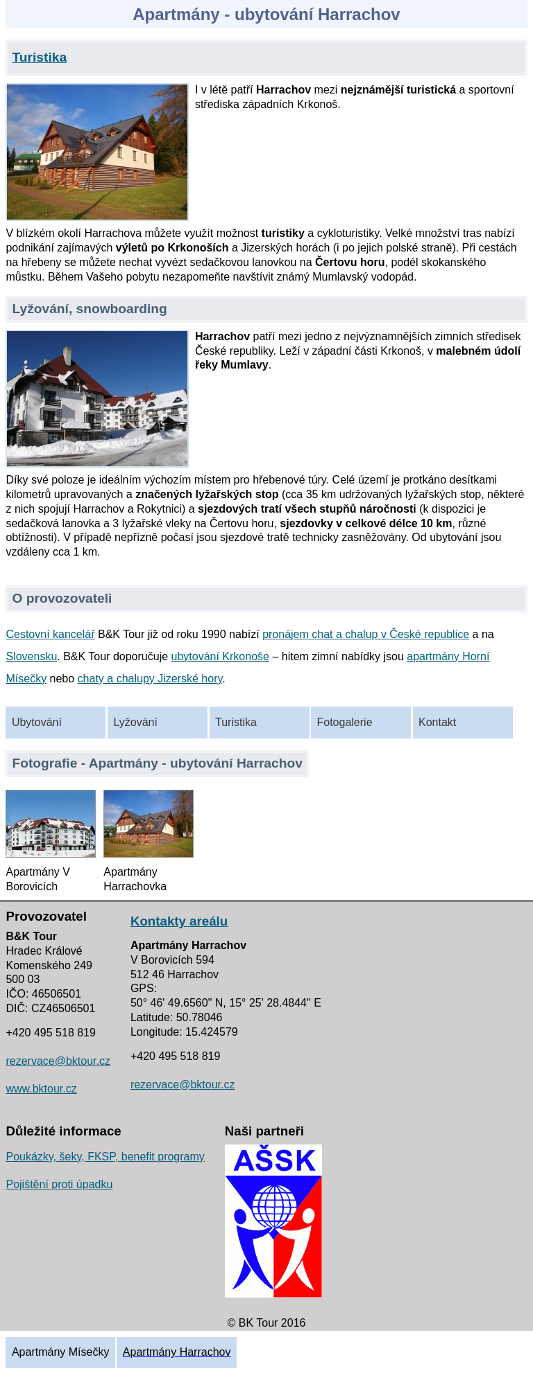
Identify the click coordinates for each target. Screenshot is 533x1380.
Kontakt (437, 722)
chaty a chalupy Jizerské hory (150, 678)
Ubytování (37, 722)
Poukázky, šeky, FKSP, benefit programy (105, 1156)
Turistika (236, 722)
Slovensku (31, 656)
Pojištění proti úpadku (59, 1184)
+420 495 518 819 (50, 1032)
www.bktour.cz (41, 1089)
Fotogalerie (345, 722)
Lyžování (135, 722)
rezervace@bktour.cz (58, 1061)
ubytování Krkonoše (220, 656)
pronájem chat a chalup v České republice (365, 634)
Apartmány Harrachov (177, 1352)
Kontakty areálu (179, 921)
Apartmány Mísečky (60, 1352)
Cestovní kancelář (50, 634)
